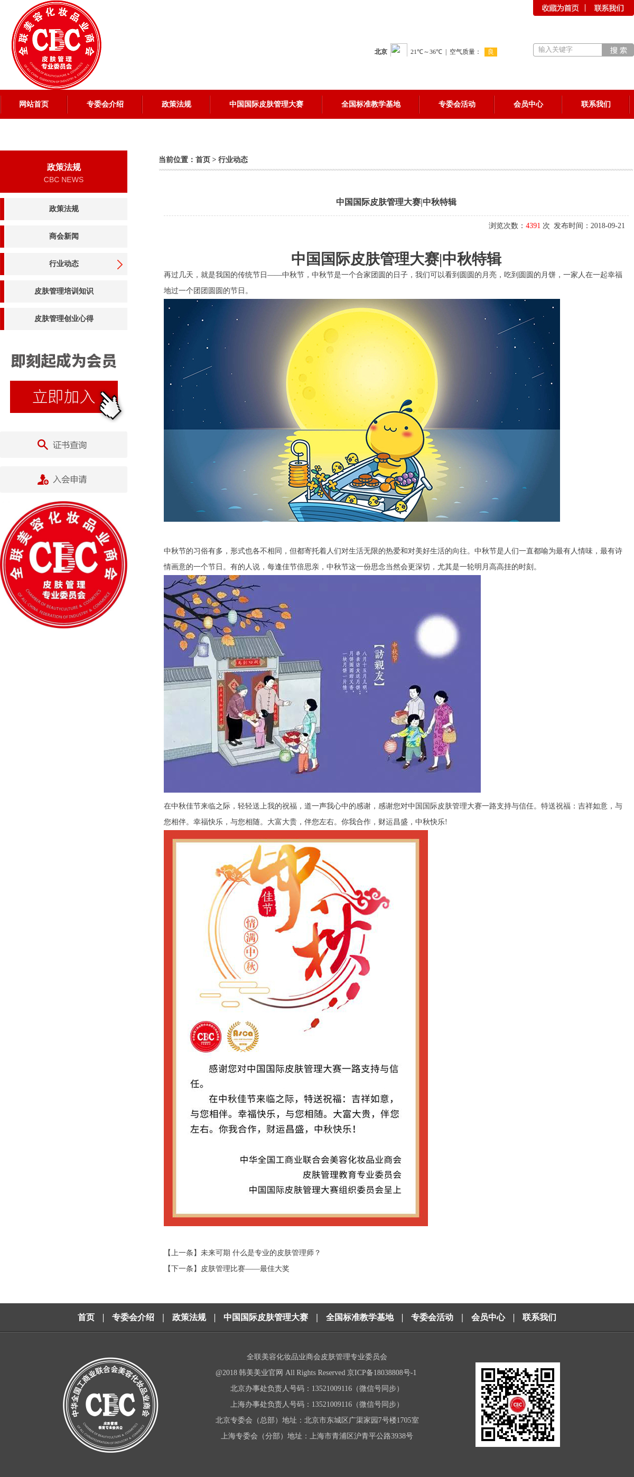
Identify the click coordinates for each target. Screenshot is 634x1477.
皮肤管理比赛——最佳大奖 (245, 1269)
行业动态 (64, 264)
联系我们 (539, 1317)
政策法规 (64, 209)
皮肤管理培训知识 (64, 291)
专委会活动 (432, 1317)
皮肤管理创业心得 (64, 319)
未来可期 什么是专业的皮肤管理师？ (261, 1253)
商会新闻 (64, 236)
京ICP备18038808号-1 (382, 1373)
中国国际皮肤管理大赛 (265, 1317)
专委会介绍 (133, 1317)
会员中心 (488, 1317)
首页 (202, 160)
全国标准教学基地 (360, 1317)
